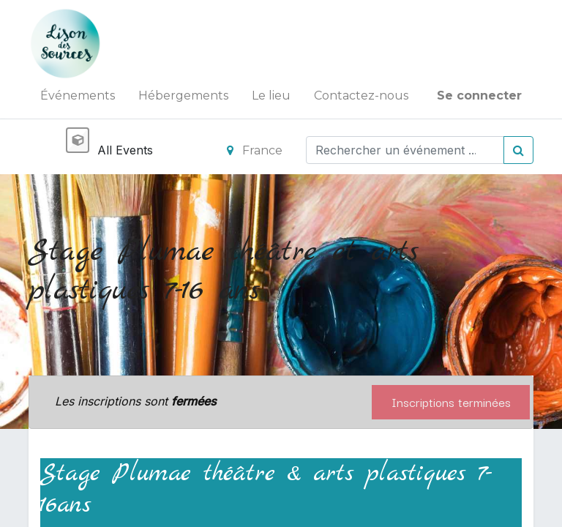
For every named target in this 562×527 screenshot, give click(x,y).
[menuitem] (78, 96)
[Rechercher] (518, 150)
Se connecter (479, 95)
